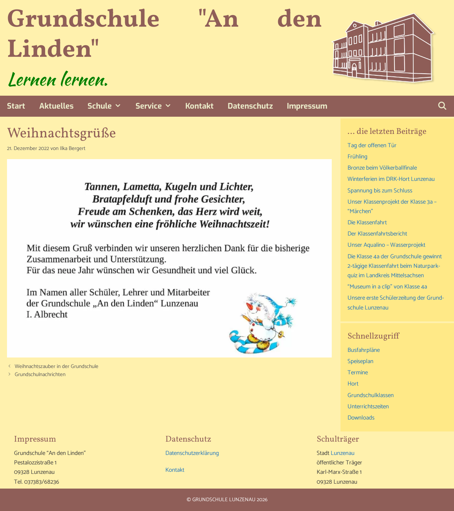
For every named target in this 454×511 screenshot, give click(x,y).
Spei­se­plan (360, 361)
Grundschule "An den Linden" (164, 35)
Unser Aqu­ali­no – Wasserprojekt (386, 245)
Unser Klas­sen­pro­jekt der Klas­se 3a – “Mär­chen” (392, 206)
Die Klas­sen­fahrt (367, 222)
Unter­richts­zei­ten (368, 406)
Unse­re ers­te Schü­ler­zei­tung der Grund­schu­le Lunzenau (396, 302)
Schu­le (108, 106)
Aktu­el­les (56, 106)
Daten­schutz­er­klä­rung (192, 453)
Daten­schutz (250, 106)
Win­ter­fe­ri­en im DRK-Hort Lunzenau (391, 179)
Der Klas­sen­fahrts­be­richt (377, 234)
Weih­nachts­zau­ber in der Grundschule (56, 366)
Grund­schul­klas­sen (371, 395)
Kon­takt (199, 106)
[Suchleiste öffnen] (442, 106)
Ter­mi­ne (358, 372)
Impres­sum (307, 106)
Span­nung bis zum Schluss (380, 191)
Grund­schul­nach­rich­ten (40, 374)
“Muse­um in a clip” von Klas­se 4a (387, 287)
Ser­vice (157, 106)
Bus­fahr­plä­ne (364, 350)
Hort (353, 384)
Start (16, 106)
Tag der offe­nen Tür (372, 145)
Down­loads (361, 418)
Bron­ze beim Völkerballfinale (382, 168)
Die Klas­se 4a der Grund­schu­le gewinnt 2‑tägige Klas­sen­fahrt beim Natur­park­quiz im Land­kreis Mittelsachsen (395, 266)
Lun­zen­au (343, 453)
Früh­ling (357, 157)
